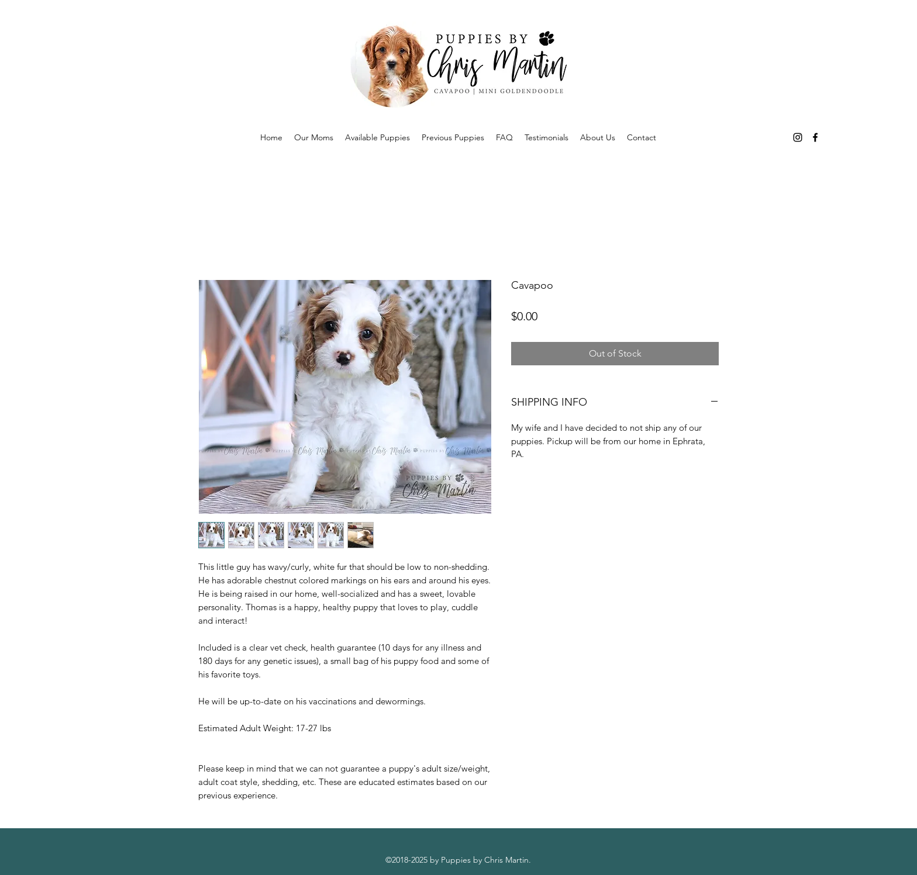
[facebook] (815, 137)
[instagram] (798, 137)
